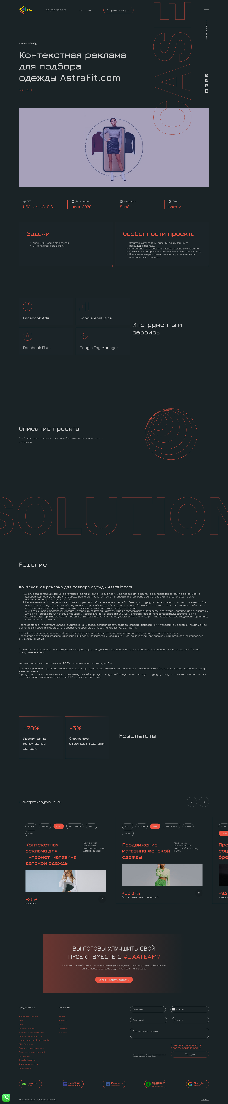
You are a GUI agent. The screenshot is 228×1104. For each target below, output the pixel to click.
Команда (62, 1020)
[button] (192, 802)
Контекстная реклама (28, 1016)
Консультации (25, 1068)
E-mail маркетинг (27, 1028)
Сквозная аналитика (28, 1064)
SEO (21, 1020)
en (89, 10)
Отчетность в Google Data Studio (34, 1040)
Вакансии (63, 1028)
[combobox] (174, 1009)
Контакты (63, 1032)
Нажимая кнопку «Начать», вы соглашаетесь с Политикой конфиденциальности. (148, 1055)
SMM (21, 1024)
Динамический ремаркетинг (32, 1048)
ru (84, 10)
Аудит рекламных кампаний (32, 1052)
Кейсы (62, 1016)
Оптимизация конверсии (30, 1036)
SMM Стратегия (26, 1044)
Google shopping (27, 1060)
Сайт (175, 206)
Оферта (205, 1099)
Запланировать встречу (114, 979)
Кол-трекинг (25, 1056)
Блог (61, 1024)
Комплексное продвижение (31, 1032)
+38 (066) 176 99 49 (55, 10)
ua (80, 10)
